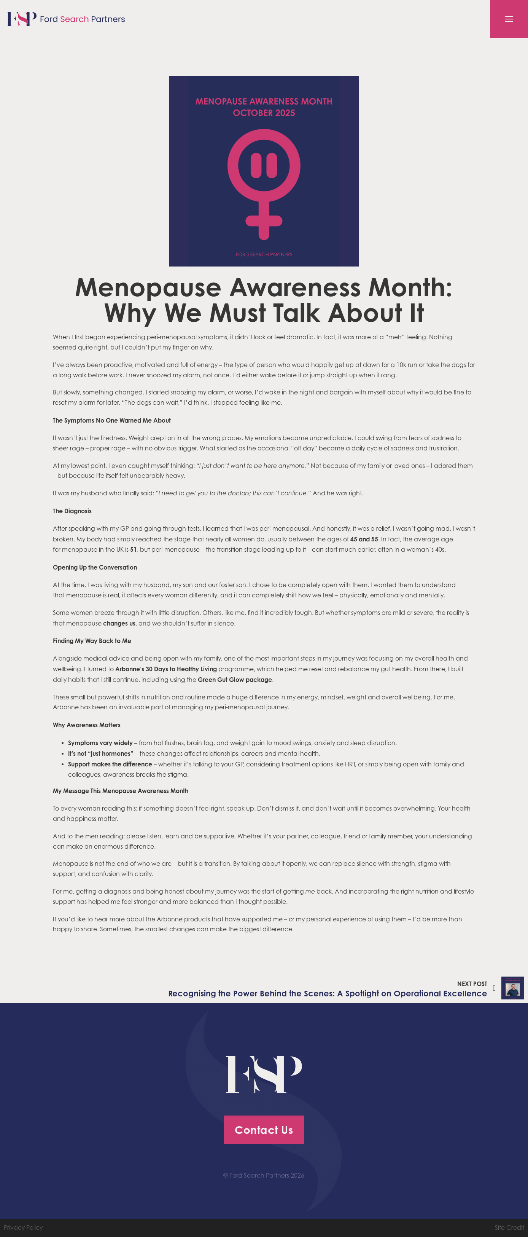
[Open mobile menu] (509, 19)
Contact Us (264, 1129)
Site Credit (509, 1227)
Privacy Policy (23, 1227)
